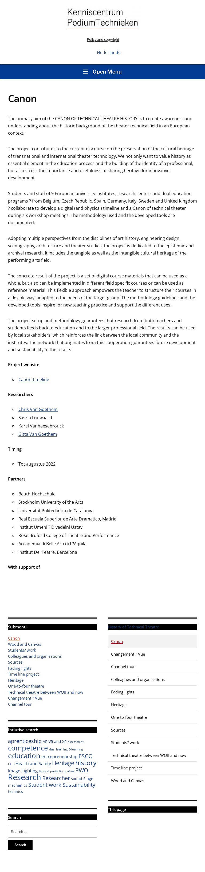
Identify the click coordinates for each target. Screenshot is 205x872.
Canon (14, 638)
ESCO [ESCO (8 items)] (85, 756)
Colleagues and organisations (35, 656)
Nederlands (108, 52)
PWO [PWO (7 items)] (81, 770)
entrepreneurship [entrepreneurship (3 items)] (59, 757)
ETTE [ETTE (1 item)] (11, 764)
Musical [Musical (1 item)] (44, 771)
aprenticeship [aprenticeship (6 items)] (25, 741)
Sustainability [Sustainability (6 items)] (78, 784)
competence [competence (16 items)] (28, 748)
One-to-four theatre (26, 686)
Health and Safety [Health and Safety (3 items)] (33, 763)
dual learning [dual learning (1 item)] (58, 749)
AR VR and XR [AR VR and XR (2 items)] (55, 741)
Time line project (23, 674)
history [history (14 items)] (86, 762)
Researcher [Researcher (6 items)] (56, 778)
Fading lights (19, 668)
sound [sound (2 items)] (76, 778)
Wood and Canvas (24, 644)
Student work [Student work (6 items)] (44, 784)
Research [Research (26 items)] (24, 777)
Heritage (15, 680)
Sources (15, 662)
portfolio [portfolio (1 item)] (56, 771)
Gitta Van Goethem (37, 434)
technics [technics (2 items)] (15, 791)
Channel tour (20, 704)
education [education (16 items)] (24, 755)
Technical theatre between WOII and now (45, 692)
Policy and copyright (103, 39)
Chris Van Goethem (38, 409)
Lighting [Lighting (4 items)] (29, 771)
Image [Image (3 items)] (14, 771)
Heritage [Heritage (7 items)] (63, 763)
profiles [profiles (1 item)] (69, 771)
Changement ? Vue (25, 698)
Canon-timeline (33, 379)
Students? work (22, 650)
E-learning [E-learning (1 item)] (76, 749)
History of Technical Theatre (133, 626)
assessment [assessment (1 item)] (76, 742)
